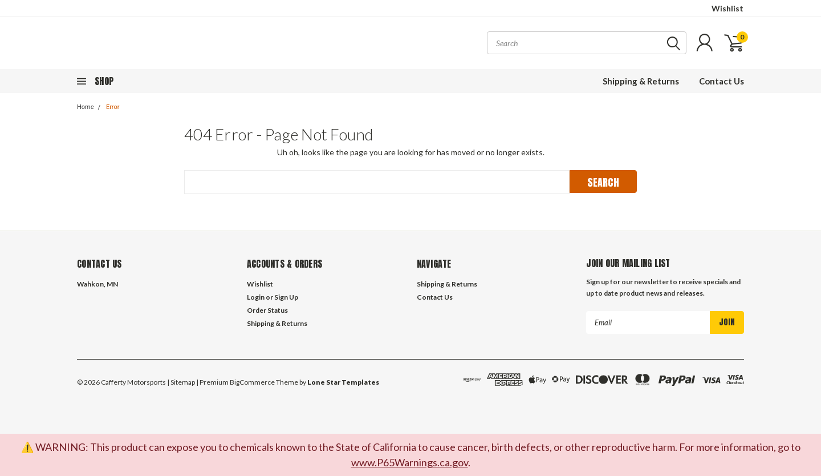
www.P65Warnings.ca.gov (409, 462)
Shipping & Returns (641, 81)
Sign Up (286, 297)
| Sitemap (181, 382)
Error (113, 107)
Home (85, 107)
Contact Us (721, 81)
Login (256, 297)
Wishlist (727, 8)
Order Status (267, 310)
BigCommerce (252, 382)
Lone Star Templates (343, 382)
